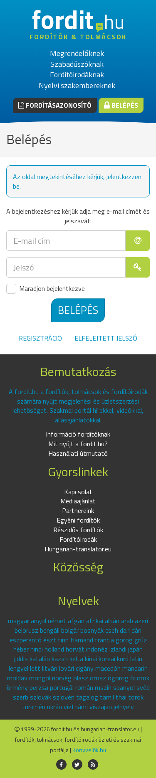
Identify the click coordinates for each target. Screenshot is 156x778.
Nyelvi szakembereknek (77, 85)
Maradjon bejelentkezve (45, 289)
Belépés (121, 105)
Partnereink (78, 510)
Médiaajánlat (78, 501)
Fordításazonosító (55, 105)
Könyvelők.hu (89, 749)
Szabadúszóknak (77, 64)
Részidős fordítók (78, 530)
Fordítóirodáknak (77, 74)
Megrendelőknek (77, 53)
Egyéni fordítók (78, 520)
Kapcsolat (78, 492)
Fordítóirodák (78, 539)
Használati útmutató (78, 453)
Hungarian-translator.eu (78, 549)
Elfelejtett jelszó (105, 338)
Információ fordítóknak (78, 434)
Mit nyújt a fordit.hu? (78, 444)
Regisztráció (40, 338)
